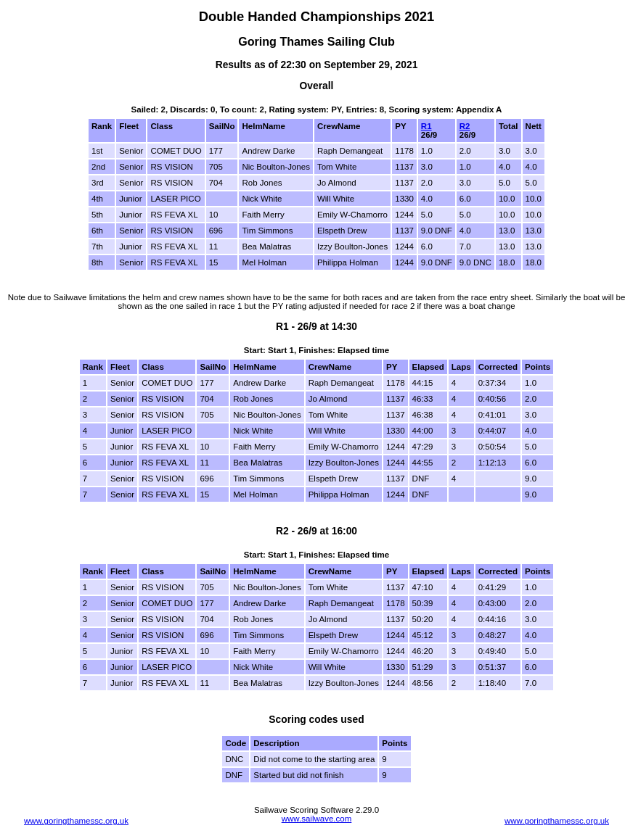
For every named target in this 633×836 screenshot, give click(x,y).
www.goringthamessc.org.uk (76, 820)
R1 (426, 126)
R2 (465, 126)
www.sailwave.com (317, 818)
